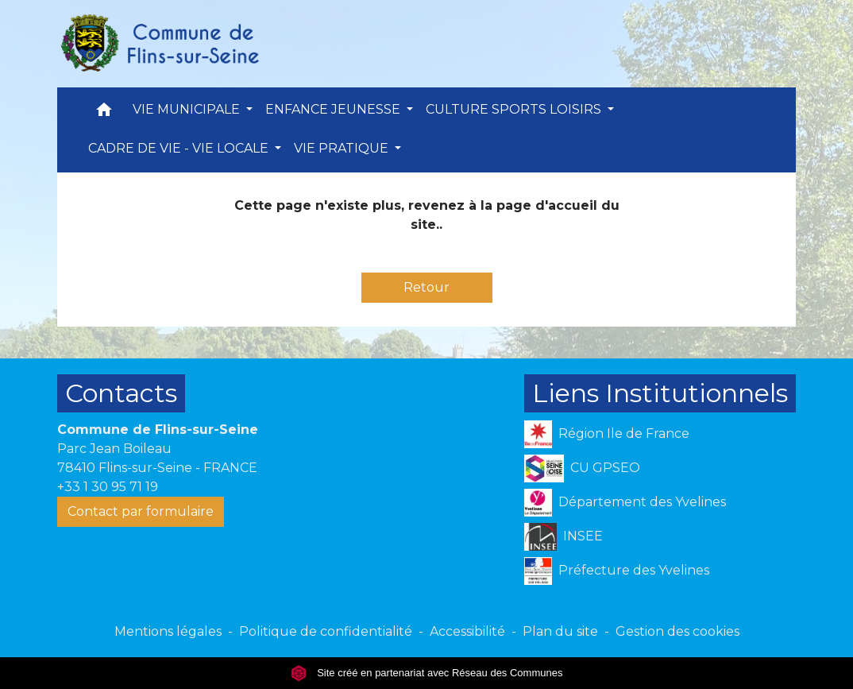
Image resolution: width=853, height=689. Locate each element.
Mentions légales (168, 631)
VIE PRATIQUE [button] (343, 148)
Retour (426, 287)
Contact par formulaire (141, 511)
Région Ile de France (606, 434)
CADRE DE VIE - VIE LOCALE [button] (180, 148)
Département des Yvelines (625, 503)
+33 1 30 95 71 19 (107, 486)
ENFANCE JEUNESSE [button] (334, 109)
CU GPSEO (582, 468)
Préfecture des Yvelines (616, 571)
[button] (104, 113)
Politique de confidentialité (325, 631)
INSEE (563, 537)
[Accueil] (159, 43)
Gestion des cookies (677, 631)
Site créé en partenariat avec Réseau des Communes (427, 673)
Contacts (121, 392)
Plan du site (560, 631)
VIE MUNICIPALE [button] (188, 109)
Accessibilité (467, 631)
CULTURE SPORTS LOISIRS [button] (515, 109)
